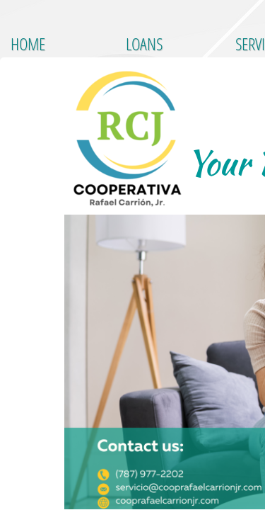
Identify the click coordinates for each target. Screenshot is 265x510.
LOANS (144, 43)
